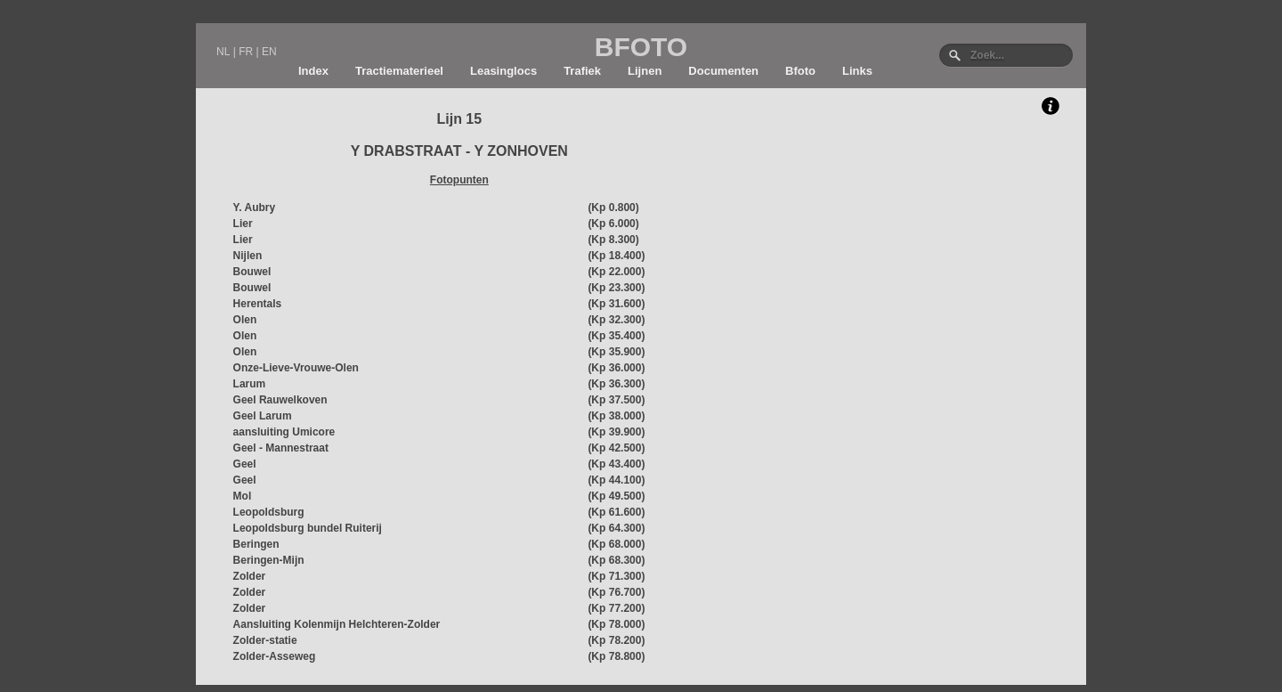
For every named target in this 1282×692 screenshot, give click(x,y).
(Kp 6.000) (613, 223)
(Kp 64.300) (616, 528)
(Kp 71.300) (616, 576)
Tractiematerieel (399, 70)
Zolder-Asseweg (274, 656)
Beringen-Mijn (268, 560)
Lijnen (644, 70)
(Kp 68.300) (616, 560)
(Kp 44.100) (616, 480)
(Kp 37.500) (616, 400)
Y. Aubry (254, 207)
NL (223, 51)
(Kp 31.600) (616, 303)
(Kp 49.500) (616, 496)
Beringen (256, 544)
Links (857, 70)
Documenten (723, 70)
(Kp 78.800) (616, 656)
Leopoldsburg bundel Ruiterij (307, 528)
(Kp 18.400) (616, 255)
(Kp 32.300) (616, 319)
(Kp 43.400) (616, 464)
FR (246, 51)
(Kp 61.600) (616, 512)
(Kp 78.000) (616, 624)
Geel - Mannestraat (281, 448)
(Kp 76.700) (616, 592)
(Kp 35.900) (616, 352)
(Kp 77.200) (616, 608)
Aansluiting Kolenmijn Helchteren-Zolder (337, 624)
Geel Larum (262, 416)
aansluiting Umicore (284, 432)
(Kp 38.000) (616, 416)
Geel (244, 464)
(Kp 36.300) (616, 384)
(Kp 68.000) (616, 544)
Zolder (249, 576)
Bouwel (252, 271)
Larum (249, 384)
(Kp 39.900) (616, 432)
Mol (242, 496)
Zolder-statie (265, 640)
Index (313, 70)
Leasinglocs (503, 70)
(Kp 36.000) (616, 368)
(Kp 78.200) (616, 640)
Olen (245, 319)
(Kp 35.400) (616, 336)
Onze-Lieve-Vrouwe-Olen (296, 368)
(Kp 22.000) (616, 271)
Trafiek (582, 70)
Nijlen (248, 255)
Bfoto (800, 70)
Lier (243, 223)
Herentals (257, 303)
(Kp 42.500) (616, 448)
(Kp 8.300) (613, 239)
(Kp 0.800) (613, 207)
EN (269, 51)
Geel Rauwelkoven (280, 400)
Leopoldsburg (268, 512)
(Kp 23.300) (616, 287)
